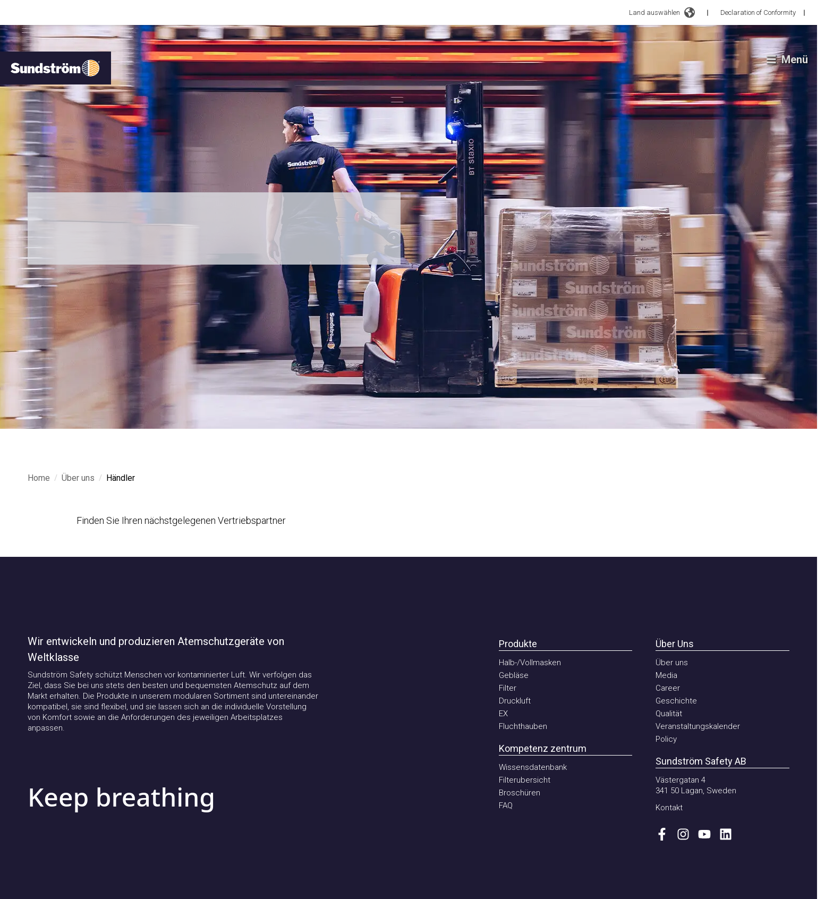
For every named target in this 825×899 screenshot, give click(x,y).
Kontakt (669, 807)
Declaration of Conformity (758, 12)
